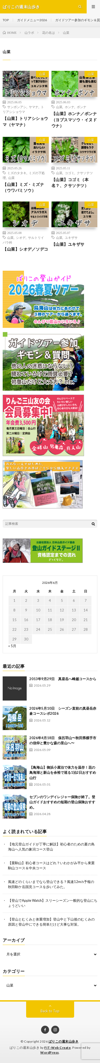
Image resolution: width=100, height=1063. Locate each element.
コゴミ (69, 172)
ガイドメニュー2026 (32, 20)
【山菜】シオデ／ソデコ (25, 249)
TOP (6, 20)
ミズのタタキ (16, 172)
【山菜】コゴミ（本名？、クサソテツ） (70, 182)
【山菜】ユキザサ (68, 244)
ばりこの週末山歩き (64, 1041)
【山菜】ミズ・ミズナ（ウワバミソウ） (23, 187)
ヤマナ (33, 106)
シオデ (21, 237)
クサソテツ (85, 172)
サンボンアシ (16, 106)
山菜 (42, 74)
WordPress (49, 1052)
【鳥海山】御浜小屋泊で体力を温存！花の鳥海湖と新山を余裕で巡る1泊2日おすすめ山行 (62, 772)
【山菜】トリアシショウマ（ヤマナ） (25, 121)
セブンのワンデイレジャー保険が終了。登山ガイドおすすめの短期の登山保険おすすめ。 (62, 802)
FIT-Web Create (57, 1048)
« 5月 (12, 646)
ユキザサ (71, 237)
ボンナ (81, 106)
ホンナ (69, 106)
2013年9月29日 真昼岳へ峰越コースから (62, 679)
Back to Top (50, 1011)
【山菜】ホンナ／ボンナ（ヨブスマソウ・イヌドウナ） (74, 119)
